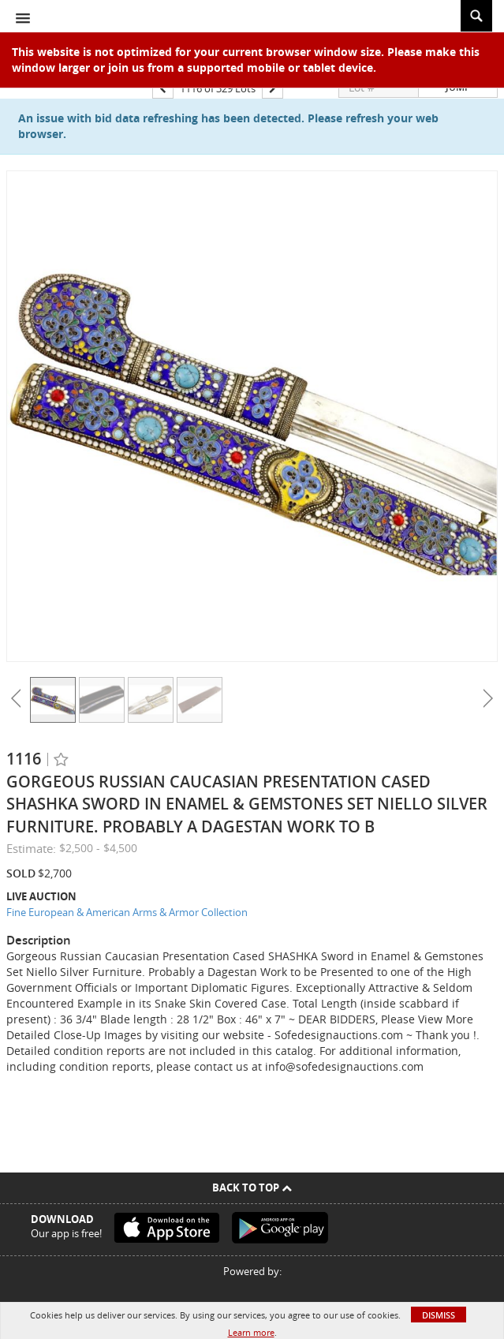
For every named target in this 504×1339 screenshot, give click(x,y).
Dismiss (438, 1315)
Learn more (251, 1332)
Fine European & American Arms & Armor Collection (127, 912)
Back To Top (252, 1187)
